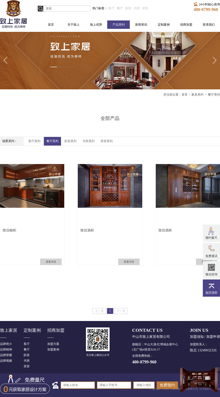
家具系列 (197, 94)
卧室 (128, 8)
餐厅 (120, 8)
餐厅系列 (52, 141)
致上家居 (8, 330)
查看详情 (51, 261)
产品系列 (119, 24)
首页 (51, 24)
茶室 (145, 8)
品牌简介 (6, 344)
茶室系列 (107, 141)
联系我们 (209, 24)
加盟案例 (53, 349)
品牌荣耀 (6, 355)
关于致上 (73, 24)
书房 (137, 8)
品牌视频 (6, 360)
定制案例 (164, 24)
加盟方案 (53, 344)
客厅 (111, 8)
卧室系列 (70, 141)
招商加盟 (186, 24)
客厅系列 (34, 141)
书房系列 (88, 141)
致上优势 (96, 24)
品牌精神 (6, 349)
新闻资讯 (141, 24)
